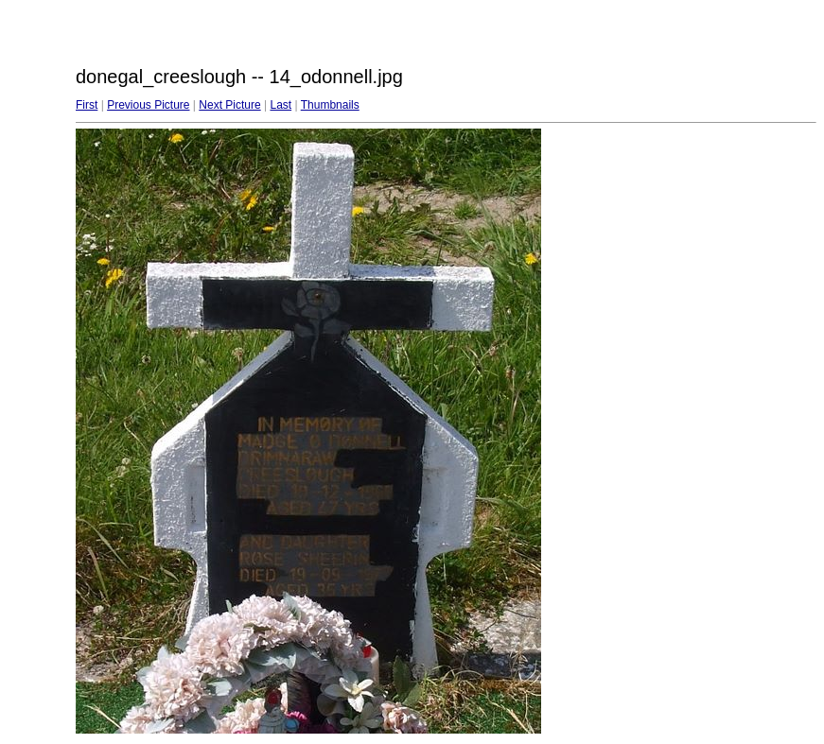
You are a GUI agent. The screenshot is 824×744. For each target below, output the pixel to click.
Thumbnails (330, 105)
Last (280, 105)
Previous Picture (148, 105)
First (86, 105)
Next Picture (229, 105)
